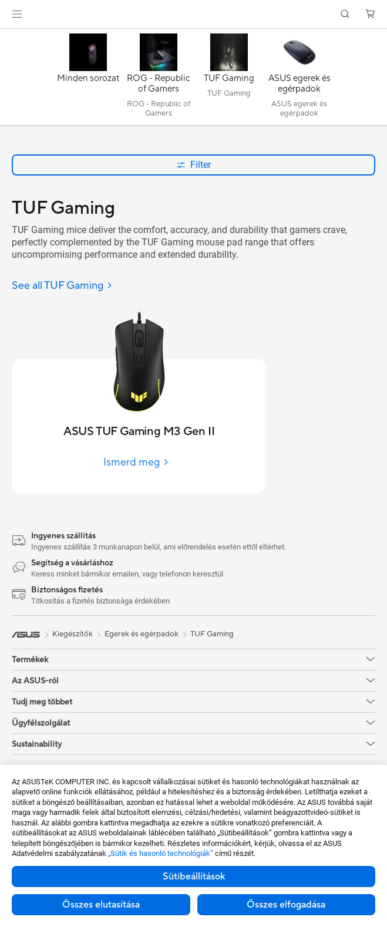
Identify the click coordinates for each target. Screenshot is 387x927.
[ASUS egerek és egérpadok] (299, 79)
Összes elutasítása (101, 905)
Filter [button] (193, 164)
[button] (17, 14)
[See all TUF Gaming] (62, 286)
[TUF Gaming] (229, 79)
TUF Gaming (212, 634)
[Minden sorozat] (88, 79)
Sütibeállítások (194, 876)
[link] (193, 14)
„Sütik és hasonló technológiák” (160, 853)
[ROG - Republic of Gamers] (158, 79)
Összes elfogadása (286, 905)
